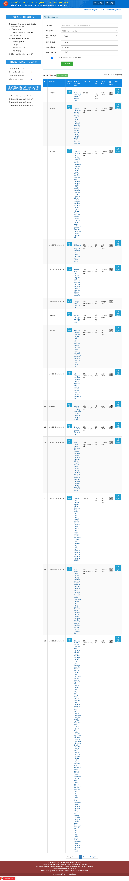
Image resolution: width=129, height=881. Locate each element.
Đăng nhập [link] (98, 3)
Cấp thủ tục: (50, 47)
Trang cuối (93, 857)
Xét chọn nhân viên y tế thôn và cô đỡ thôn (77, 319)
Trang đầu (70, 857)
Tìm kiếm (67, 63)
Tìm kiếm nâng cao (51, 17)
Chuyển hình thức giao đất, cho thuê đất (77, 430)
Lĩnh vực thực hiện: (51, 37)
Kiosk (102, 10)
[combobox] (89, 31)
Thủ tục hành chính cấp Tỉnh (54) (22, 96)
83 (31, 79)
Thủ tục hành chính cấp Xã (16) (21, 102)
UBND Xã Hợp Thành (114, 10)
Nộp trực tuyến (118, 91)
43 (31, 75)
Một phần (69, 92)
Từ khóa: (49, 25)
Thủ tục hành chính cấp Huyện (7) (22, 99)
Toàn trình (69, 330)
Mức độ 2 (69, 301)
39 (31, 72)
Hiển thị (106, 74)
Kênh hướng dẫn (91, 10)
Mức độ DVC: (50, 42)
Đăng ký (109, 3)
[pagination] (112, 75)
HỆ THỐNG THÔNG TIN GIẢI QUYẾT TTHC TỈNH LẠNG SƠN (39, 3)
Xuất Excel (62, 75)
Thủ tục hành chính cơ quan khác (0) (23, 105)
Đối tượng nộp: (51, 52)
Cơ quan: (49, 30)
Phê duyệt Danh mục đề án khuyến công (77, 96)
